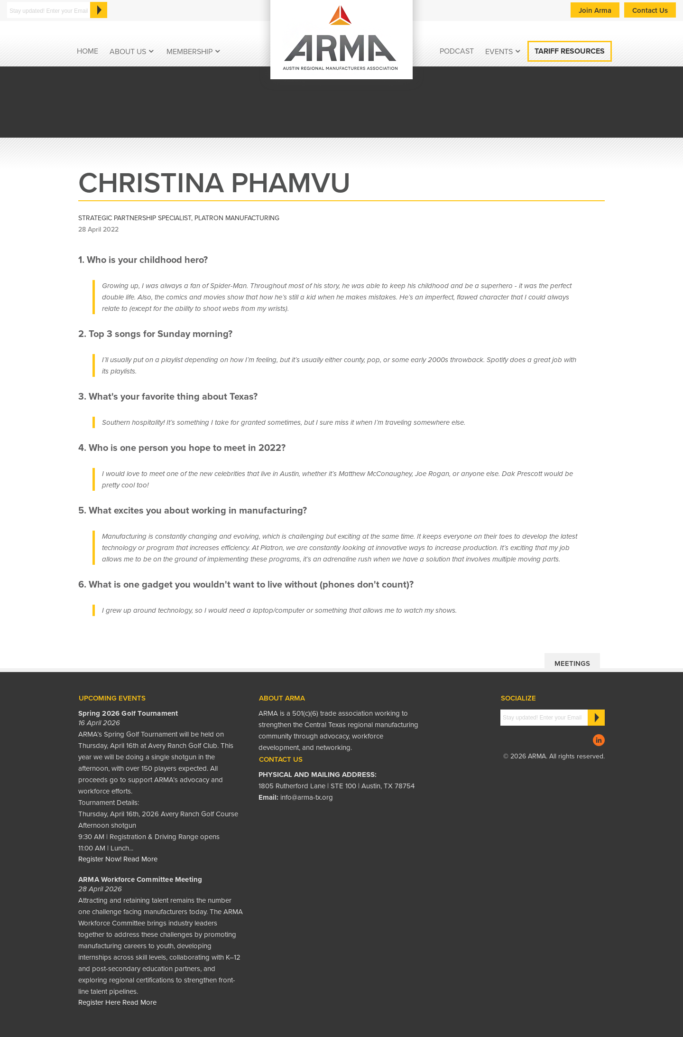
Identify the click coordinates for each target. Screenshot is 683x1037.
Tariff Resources (570, 51)
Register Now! (99, 859)
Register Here (99, 1002)
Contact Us (650, 10)
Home (87, 51)
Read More (140, 859)
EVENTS (499, 51)
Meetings (572, 663)
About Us (128, 51)
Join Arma (595, 10)
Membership (189, 51)
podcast (457, 51)
